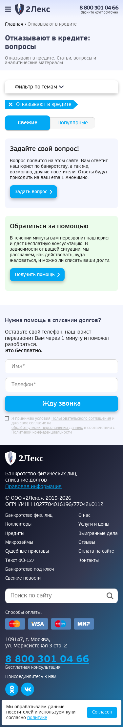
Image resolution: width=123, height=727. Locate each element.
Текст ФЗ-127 (19, 560)
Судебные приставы (27, 551)
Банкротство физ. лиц (28, 515)
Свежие (27, 122)
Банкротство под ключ (29, 569)
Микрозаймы (19, 542)
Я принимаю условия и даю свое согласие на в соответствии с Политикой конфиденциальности (63, 425)
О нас (84, 515)
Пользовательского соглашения (81, 418)
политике (37, 717)
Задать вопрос (31, 191)
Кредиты (14, 533)
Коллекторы (18, 524)
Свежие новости (23, 578)
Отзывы (86, 542)
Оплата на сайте (96, 551)
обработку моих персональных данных (47, 428)
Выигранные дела (98, 533)
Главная (14, 24)
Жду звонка (62, 403)
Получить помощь (35, 274)
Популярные (72, 122)
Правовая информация (33, 486)
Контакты (88, 560)
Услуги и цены (93, 524)
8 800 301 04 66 (98, 8)
